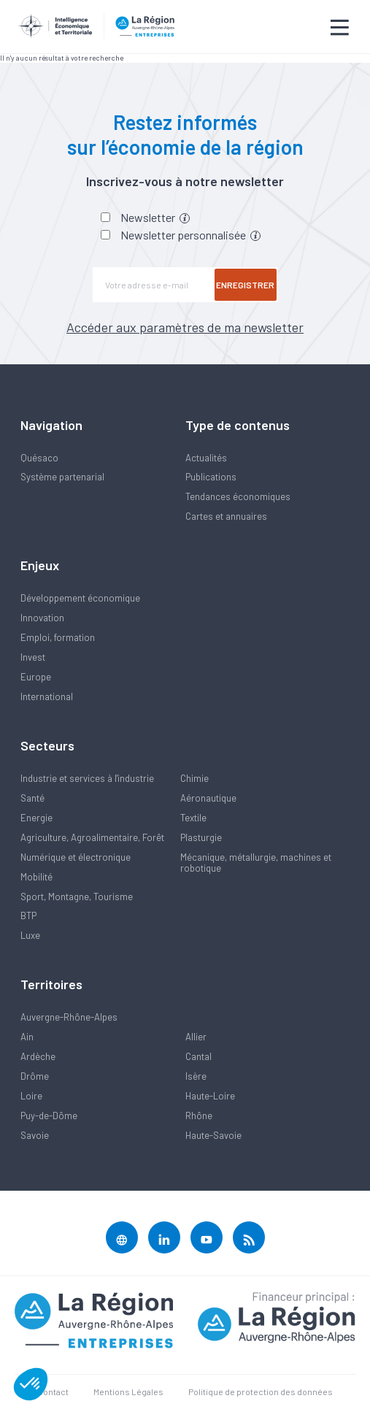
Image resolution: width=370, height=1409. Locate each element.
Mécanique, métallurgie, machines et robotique (255, 862)
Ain (27, 1037)
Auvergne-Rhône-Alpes (68, 1017)
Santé (32, 798)
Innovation (42, 617)
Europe (35, 677)
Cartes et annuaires (226, 516)
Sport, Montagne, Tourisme (76, 896)
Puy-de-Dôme (48, 1115)
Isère (196, 1076)
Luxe (30, 935)
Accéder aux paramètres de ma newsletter (185, 327)
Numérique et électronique (75, 857)
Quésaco (39, 458)
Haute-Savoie (213, 1135)
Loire (31, 1096)
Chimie (194, 778)
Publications (210, 477)
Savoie (34, 1135)
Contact (53, 1391)
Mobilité (36, 877)
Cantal (198, 1056)
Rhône (198, 1115)
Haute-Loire (210, 1096)
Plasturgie (201, 837)
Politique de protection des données (260, 1391)
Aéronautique (208, 798)
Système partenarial (62, 477)
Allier (196, 1037)
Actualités (206, 458)
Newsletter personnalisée (190, 235)
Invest (32, 657)
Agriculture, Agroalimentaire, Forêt (92, 837)
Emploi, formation (57, 637)
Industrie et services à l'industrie (87, 778)
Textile (193, 817)
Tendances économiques (237, 496)
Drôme (34, 1076)
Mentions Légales (128, 1391)
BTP (28, 915)
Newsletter (155, 217)
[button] (30, 1384)
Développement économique (80, 598)
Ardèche (37, 1056)
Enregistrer (245, 285)
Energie (36, 817)
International (46, 696)
